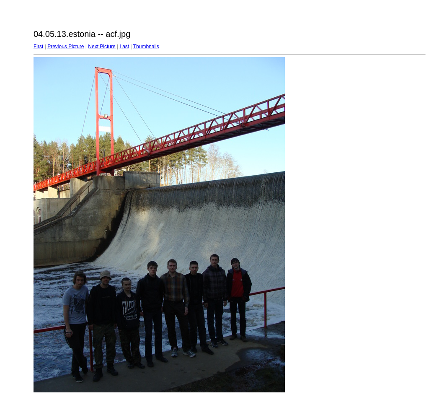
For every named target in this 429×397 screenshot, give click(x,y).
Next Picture (101, 46)
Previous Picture (65, 46)
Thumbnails (146, 46)
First (38, 46)
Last (124, 46)
